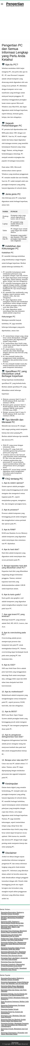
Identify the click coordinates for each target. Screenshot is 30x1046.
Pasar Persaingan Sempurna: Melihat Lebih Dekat (15, 1002)
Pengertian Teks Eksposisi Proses (11, 955)
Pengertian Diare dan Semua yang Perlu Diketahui (13, 990)
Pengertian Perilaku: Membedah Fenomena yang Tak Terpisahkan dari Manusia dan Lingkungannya (15, 1025)
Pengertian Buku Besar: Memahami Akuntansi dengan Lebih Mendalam (12, 986)
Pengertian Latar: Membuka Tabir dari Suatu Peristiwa (13, 1016)
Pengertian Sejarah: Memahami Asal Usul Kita (14, 1029)
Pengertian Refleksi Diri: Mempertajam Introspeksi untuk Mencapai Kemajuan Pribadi (13, 944)
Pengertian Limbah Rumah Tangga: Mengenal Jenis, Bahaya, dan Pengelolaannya (12, 927)
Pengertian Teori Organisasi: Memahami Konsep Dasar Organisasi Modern (14, 931)
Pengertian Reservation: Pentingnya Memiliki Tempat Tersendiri (12, 913)
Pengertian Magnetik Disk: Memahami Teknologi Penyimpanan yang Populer (13, 952)
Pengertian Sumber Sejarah (9, 1009)
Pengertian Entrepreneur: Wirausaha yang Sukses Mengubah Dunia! (14, 1033)
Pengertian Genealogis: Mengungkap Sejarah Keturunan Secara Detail (13, 965)
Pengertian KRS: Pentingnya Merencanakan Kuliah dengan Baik (12, 922)
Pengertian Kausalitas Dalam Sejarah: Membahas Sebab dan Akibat (13, 948)
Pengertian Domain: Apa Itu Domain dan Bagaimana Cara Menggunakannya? (14, 994)
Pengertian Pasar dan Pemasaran (11, 962)
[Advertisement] (15, 23)
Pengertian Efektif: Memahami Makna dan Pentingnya (14, 998)
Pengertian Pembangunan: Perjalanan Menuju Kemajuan (13, 1006)
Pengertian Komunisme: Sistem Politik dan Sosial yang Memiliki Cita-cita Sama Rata (15, 982)
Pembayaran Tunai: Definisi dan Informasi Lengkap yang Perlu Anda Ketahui (14, 939)
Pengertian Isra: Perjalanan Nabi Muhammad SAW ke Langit (11, 935)
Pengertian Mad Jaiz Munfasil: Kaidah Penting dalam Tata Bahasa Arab (13, 1020)
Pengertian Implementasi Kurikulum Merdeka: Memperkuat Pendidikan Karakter (12, 917)
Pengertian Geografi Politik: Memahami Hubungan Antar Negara (14, 969)
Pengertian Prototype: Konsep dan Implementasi (12, 1012)
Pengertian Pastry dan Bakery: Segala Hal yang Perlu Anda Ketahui (14, 958)
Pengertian (15, 4)
